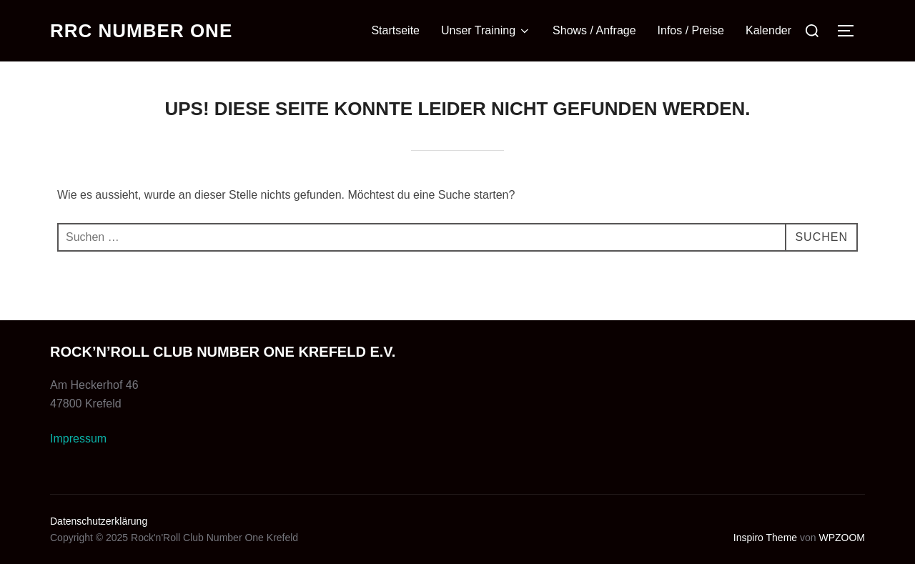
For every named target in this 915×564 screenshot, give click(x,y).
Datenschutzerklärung (98, 521)
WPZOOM (841, 537)
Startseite (395, 30)
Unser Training (486, 30)
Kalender (768, 30)
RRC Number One (141, 30)
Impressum (78, 438)
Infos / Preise (691, 30)
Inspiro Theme (765, 537)
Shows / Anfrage (594, 30)
